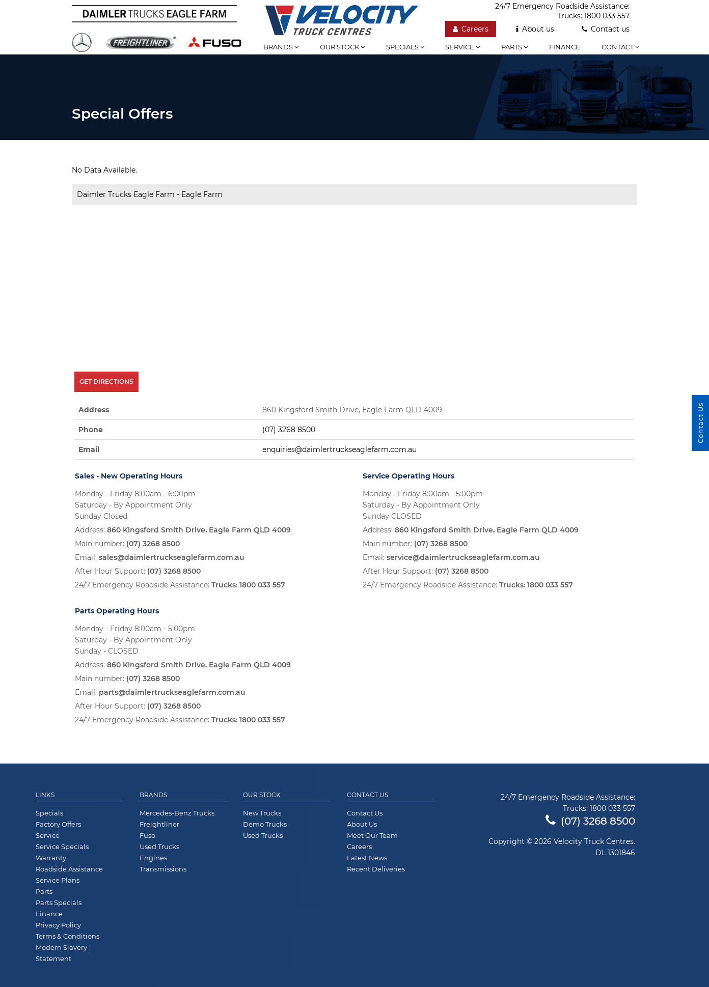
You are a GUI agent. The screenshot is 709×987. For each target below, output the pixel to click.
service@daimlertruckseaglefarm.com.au (463, 557)
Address (93, 409)
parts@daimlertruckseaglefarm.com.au (172, 692)
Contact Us (367, 795)
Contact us (606, 29)
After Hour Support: (138, 571)
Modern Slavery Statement (61, 953)
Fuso (147, 835)
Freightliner (159, 824)
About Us (362, 824)
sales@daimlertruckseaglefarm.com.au (171, 557)
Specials (405, 47)
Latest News (367, 858)
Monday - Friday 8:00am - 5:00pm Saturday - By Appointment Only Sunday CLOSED (423, 505)
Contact (620, 47)
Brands (280, 47)
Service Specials (62, 846)
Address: (183, 529)
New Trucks (262, 813)
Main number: (127, 543)
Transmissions (163, 869)
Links (45, 795)
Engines (153, 858)
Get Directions (106, 381)
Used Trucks (159, 846)
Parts (514, 47)
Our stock (342, 47)
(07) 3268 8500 (288, 429)
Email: (159, 557)
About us (535, 29)
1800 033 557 (607, 15)
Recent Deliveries (376, 869)
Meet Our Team (372, 835)
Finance (564, 47)
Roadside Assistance (69, 869)
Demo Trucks (265, 824)
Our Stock (262, 795)
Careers (470, 29)
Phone (90, 429)
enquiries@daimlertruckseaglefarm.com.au (339, 449)
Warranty (51, 858)
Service (462, 47)
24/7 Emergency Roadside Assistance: (180, 584)
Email (88, 449)
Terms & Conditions (67, 936)
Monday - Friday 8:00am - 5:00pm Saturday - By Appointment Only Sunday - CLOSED (135, 640)
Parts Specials (58, 902)
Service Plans (57, 880)
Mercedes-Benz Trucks (177, 813)
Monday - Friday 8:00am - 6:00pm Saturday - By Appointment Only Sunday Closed (135, 505)
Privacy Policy (58, 925)
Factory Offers (58, 824)
